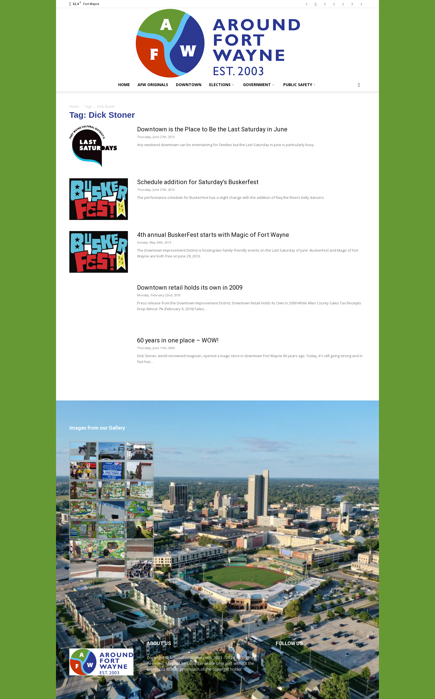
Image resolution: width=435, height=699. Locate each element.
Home (124, 84)
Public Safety (299, 84)
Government (258, 84)
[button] (359, 85)
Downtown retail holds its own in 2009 (189, 287)
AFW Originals (153, 84)
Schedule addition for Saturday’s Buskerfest (198, 182)
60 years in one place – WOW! (178, 340)
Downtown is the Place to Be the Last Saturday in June (212, 129)
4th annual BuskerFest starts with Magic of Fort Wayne (213, 234)
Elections (221, 84)
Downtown (188, 84)
